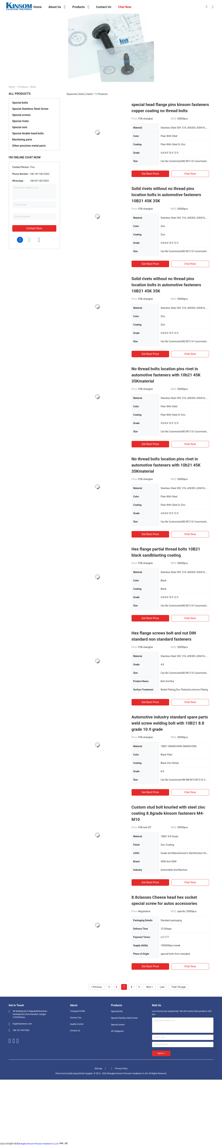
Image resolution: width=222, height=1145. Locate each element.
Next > (149, 987)
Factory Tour (76, 1017)
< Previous (96, 987)
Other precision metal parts (29, 145)
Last (162, 987)
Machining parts (22, 139)
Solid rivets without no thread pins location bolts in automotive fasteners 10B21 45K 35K (166, 194)
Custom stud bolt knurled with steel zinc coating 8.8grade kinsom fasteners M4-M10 (168, 813)
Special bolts (20, 102)
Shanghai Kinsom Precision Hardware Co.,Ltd (38, 1143)
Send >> (161, 1053)
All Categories (117, 1031)
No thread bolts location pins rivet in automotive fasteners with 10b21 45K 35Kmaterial (166, 375)
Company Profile (77, 1011)
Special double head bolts (28, 133)
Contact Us (75, 1030)
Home (12, 87)
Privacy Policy (121, 1068)
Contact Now (34, 228)
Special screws (21, 115)
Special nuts (19, 127)
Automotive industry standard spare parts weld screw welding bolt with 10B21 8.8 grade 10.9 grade (170, 723)
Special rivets (20, 121)
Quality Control (77, 1024)
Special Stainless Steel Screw (30, 108)
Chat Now (190, 173)
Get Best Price (150, 173)
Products (23, 87)
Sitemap (98, 1068)
